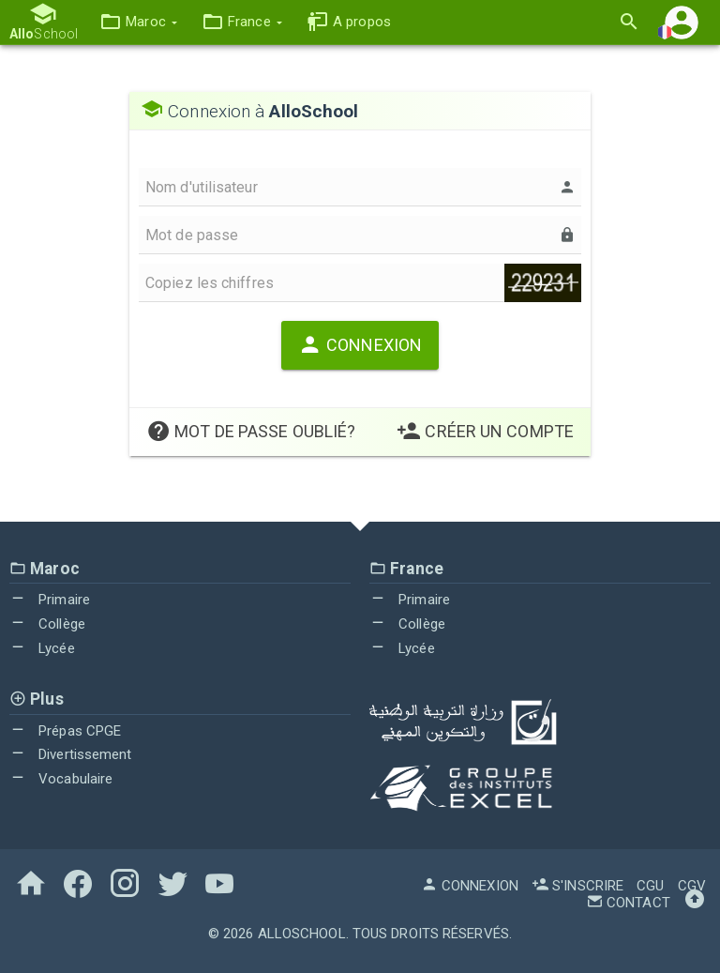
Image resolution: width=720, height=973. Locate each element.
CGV (692, 885)
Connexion (360, 345)
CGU (650, 885)
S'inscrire (577, 885)
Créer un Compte (485, 431)
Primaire (49, 599)
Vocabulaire (60, 778)
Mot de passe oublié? (250, 431)
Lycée (42, 648)
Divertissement (70, 754)
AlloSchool (302, 933)
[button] (138, 22)
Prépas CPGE (65, 730)
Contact (628, 902)
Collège (47, 624)
